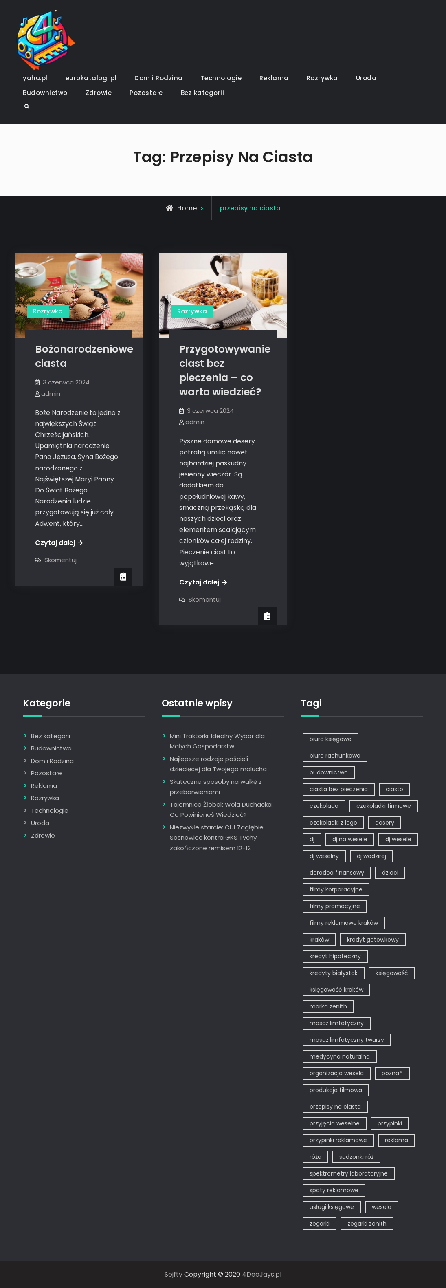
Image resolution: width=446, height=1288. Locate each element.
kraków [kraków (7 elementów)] (319, 939)
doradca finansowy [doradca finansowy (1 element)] (337, 873)
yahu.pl (35, 78)
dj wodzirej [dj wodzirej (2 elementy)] (371, 856)
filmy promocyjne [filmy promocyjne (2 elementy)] (335, 906)
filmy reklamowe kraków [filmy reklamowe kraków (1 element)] (344, 923)
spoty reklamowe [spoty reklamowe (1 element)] (334, 1190)
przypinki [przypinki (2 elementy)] (390, 1123)
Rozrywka (322, 78)
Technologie (221, 78)
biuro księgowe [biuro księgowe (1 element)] (331, 739)
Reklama (274, 78)
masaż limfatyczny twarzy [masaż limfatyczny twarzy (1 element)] (347, 1040)
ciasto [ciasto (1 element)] (394, 789)
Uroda (366, 78)
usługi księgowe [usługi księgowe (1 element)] (332, 1207)
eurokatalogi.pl (91, 78)
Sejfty (173, 1274)
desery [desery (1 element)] (384, 822)
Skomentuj (60, 560)
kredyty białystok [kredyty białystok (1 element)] (334, 973)
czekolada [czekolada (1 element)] (324, 806)
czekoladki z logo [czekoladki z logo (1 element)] (333, 822)
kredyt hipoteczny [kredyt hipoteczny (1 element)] (335, 956)
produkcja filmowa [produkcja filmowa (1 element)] (336, 1090)
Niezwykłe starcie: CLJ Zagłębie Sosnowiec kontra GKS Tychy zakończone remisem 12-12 (217, 837)
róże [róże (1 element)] (315, 1157)
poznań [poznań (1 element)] (392, 1073)
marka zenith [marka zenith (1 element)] (328, 1006)
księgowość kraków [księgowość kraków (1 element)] (336, 990)
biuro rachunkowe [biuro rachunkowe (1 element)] (335, 756)
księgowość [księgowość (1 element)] (392, 973)
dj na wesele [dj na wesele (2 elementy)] (349, 839)
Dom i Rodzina (158, 78)
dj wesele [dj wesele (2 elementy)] (398, 839)
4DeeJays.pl (261, 1274)
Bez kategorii (202, 92)
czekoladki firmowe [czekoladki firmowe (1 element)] (383, 806)
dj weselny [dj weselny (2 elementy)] (324, 856)
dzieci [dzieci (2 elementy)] (390, 873)
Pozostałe (146, 92)
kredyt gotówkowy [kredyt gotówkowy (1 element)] (373, 939)
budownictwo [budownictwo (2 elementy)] (329, 772)
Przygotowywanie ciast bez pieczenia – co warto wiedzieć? (224, 370)
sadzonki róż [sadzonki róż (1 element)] (356, 1157)
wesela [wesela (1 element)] (381, 1207)
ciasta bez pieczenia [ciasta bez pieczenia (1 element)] (339, 789)
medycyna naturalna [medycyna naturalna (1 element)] (340, 1056)
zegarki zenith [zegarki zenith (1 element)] (367, 1224)
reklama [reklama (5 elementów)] (396, 1140)
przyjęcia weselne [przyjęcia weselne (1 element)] (335, 1123)
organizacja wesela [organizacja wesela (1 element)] (337, 1073)
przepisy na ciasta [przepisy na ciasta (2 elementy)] (335, 1107)
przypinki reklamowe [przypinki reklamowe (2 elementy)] (338, 1140)
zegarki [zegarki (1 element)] (320, 1224)
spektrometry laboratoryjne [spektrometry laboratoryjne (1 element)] (349, 1173)
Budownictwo (45, 92)
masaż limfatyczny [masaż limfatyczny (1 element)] (337, 1023)
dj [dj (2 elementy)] (312, 839)
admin (50, 393)
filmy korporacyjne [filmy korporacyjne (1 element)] (336, 889)
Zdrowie (99, 92)
